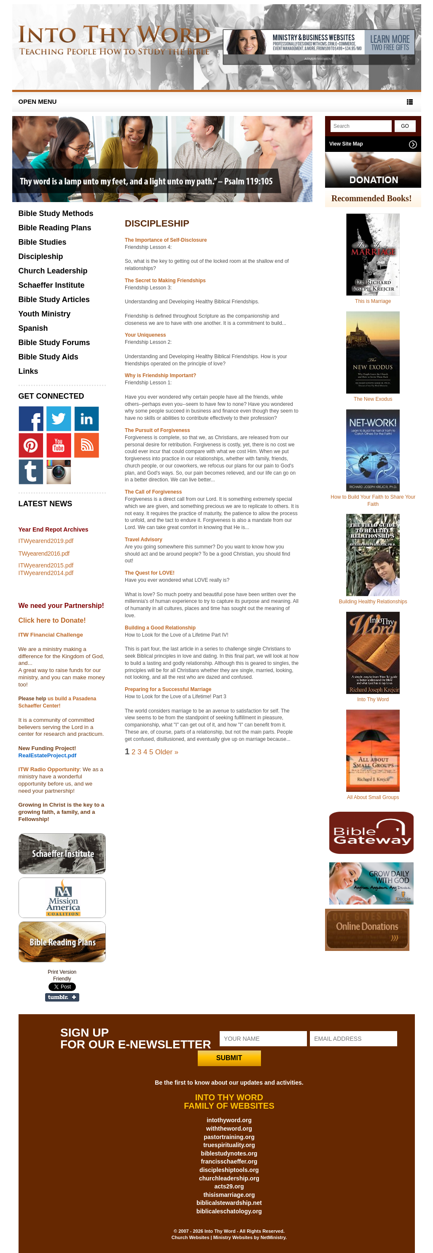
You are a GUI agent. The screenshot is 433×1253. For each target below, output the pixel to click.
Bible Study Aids (48, 357)
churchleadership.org (229, 1178)
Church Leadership (53, 271)
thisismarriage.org (229, 1194)
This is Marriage (373, 301)
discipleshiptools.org (229, 1170)
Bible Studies (43, 242)
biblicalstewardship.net (229, 1202)
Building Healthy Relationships (373, 602)
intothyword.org (229, 1120)
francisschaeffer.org (229, 1161)
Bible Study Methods (56, 213)
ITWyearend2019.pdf (46, 540)
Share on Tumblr (62, 997)
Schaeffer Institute (52, 285)
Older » (166, 752)
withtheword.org (229, 1128)
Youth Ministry (45, 314)
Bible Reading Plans (55, 228)
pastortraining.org (229, 1137)
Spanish (33, 328)
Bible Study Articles (54, 299)
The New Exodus (373, 399)
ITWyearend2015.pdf (46, 565)
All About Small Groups (373, 797)
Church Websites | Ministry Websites (213, 1237)
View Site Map (346, 144)
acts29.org (229, 1186)
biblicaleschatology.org (229, 1211)
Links (28, 371)
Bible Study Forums (54, 342)
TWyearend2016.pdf (44, 553)
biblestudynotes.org (229, 1153)
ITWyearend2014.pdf (46, 573)
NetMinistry (273, 1237)
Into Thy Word (373, 699)
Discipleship (41, 256)
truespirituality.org (229, 1145)
